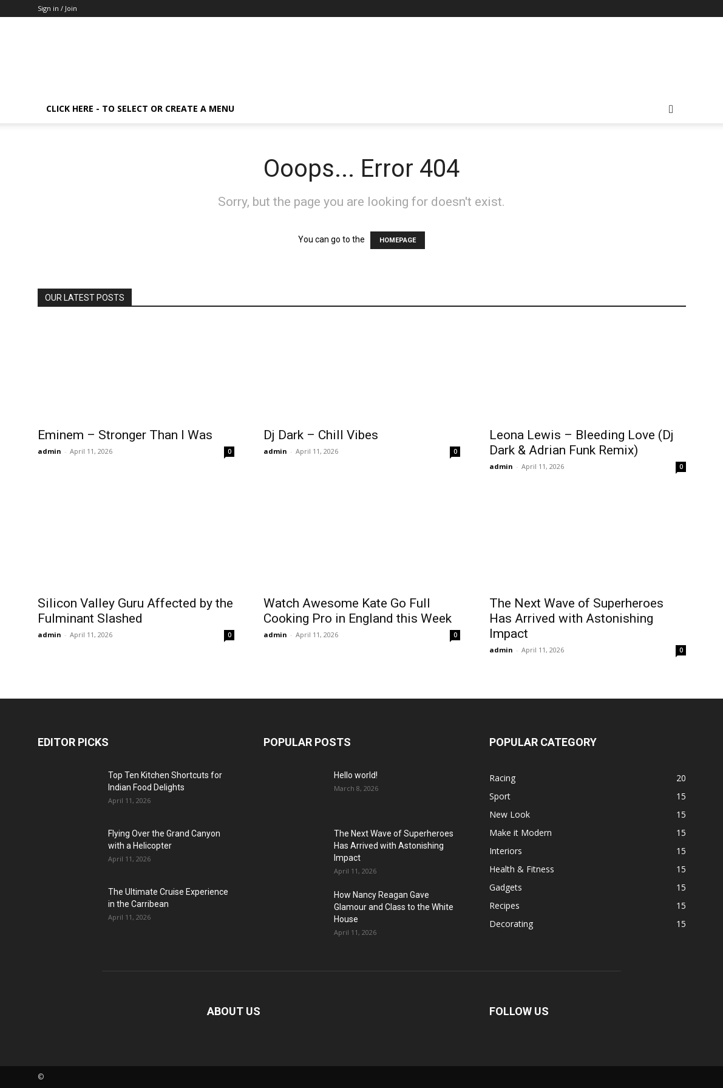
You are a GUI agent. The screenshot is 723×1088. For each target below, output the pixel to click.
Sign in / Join (57, 8)
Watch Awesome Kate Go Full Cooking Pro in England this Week (357, 611)
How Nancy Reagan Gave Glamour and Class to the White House (393, 907)
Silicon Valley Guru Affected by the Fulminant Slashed (135, 611)
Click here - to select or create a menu (140, 108)
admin (49, 451)
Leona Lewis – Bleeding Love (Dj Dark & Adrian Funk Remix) (581, 442)
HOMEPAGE (397, 240)
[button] (671, 109)
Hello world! (356, 775)
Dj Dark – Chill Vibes (320, 435)
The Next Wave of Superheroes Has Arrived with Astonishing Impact (576, 618)
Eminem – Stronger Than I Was (125, 435)
